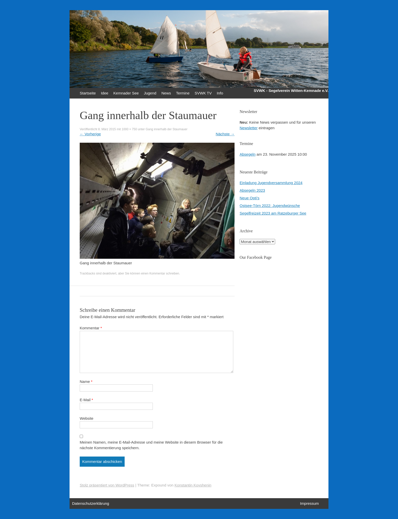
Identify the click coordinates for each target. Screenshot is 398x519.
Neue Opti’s (249, 198)
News (166, 93)
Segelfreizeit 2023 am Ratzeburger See (273, 213)
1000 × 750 (129, 129)
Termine (182, 93)
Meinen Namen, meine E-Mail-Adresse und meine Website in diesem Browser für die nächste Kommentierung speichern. (151, 445)
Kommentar (91, 328)
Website (86, 418)
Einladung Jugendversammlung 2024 (271, 183)
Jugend (150, 93)
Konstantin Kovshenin (193, 485)
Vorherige (90, 134)
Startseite (88, 93)
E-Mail (86, 400)
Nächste (225, 134)
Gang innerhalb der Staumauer (167, 129)
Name (86, 381)
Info (220, 93)
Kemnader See (126, 93)
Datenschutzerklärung (90, 503)
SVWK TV (203, 93)
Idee (104, 93)
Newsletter (249, 128)
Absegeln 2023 (252, 190)
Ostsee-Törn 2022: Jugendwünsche (270, 205)
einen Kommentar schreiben (160, 273)
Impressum (309, 503)
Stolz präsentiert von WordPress (107, 485)
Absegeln (248, 154)
